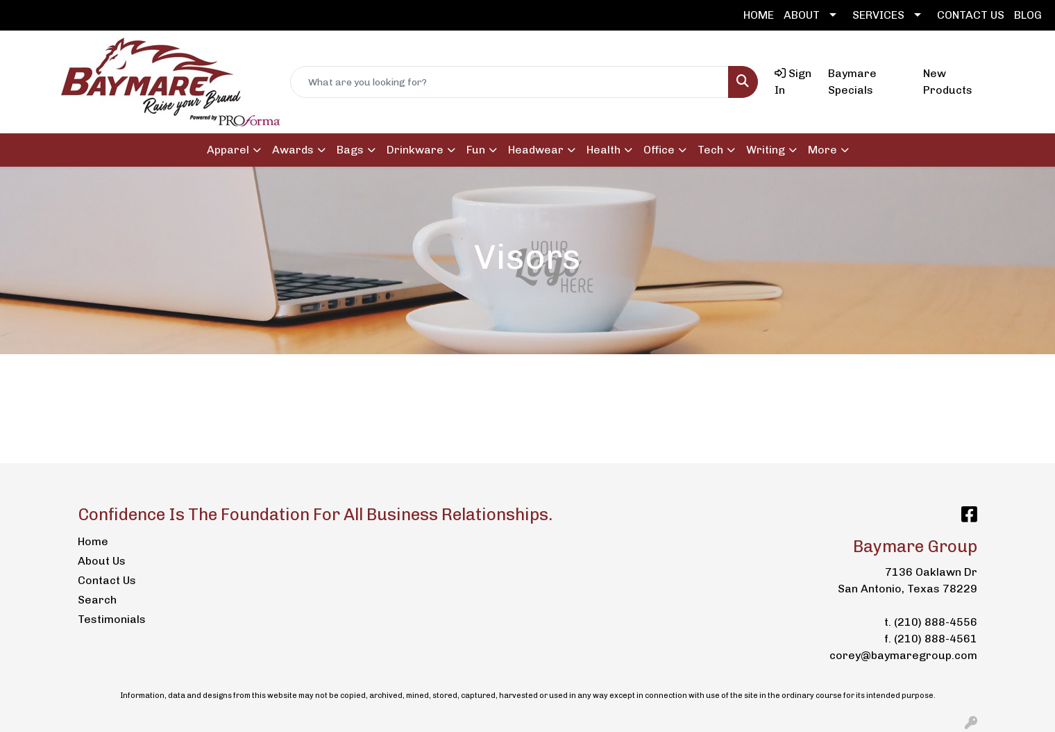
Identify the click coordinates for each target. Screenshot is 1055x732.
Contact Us (107, 580)
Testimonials (112, 619)
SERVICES (878, 15)
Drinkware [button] (415, 149)
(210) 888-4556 (935, 622)
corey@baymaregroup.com (903, 655)
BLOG (1028, 15)
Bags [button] (350, 149)
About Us (102, 560)
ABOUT (802, 15)
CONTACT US (970, 15)
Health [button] (603, 149)
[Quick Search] (509, 82)
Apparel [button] (228, 149)
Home (93, 541)
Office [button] (659, 149)
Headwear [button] (536, 149)
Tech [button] (710, 149)
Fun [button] (475, 149)
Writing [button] (765, 149)
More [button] (822, 149)
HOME (758, 15)
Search (97, 599)
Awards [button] (293, 149)
